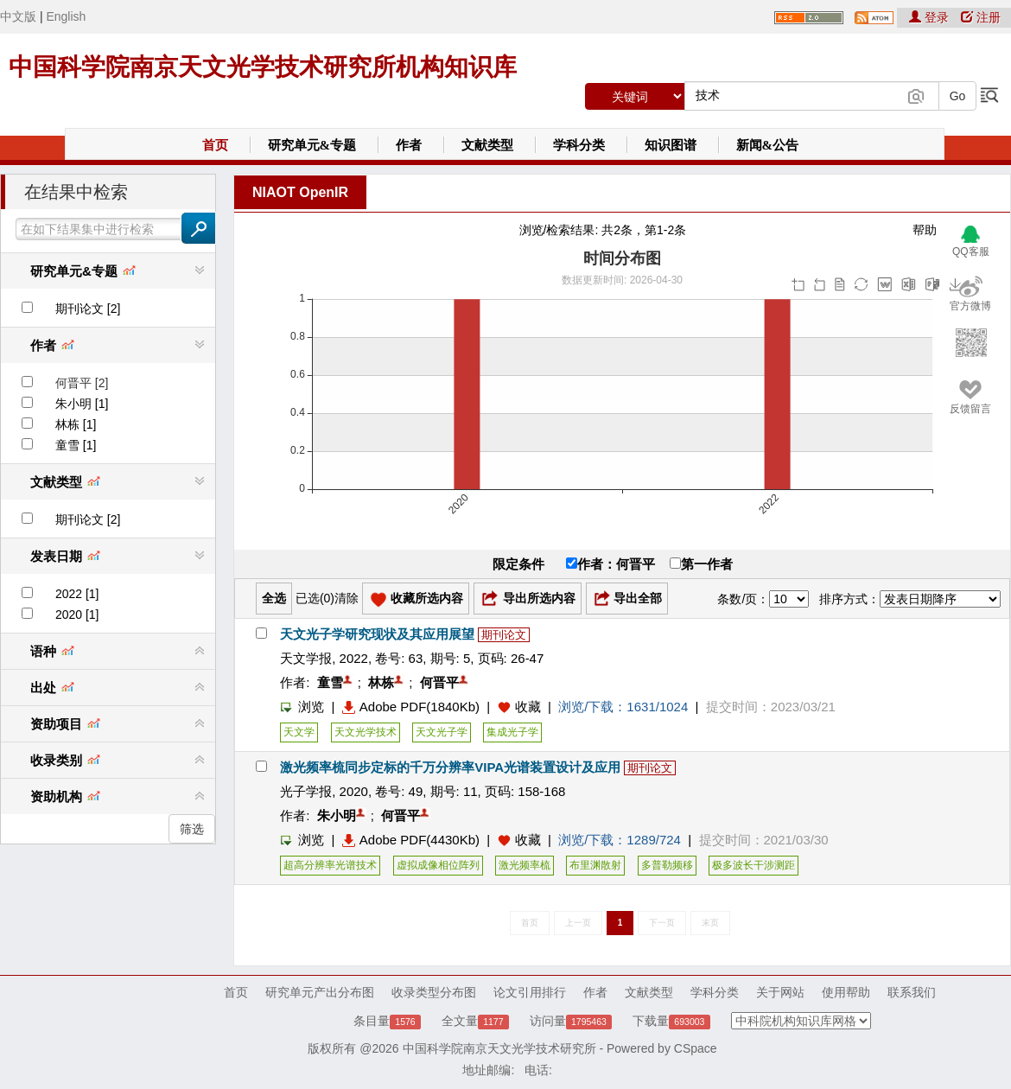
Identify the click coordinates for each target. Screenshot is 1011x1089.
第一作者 (701, 564)
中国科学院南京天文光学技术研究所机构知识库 (263, 67)
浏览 (302, 706)
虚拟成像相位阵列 (438, 865)
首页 (215, 145)
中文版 (18, 16)
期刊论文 (503, 634)
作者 (409, 145)
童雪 (330, 682)
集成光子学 (512, 732)
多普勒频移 (667, 865)
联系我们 (911, 992)
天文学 (299, 732)
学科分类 (579, 145)
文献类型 (487, 145)
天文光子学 (441, 732)
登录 (930, 17)
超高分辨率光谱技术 (330, 865)
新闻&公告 (767, 145)
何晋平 (439, 682)
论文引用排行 (529, 992)
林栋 (381, 682)
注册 (981, 17)
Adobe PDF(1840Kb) (411, 706)
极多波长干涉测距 (753, 865)
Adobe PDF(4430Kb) (411, 839)
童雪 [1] (75, 445)
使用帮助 (846, 992)
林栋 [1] (75, 424)
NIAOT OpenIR (300, 192)
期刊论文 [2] (87, 308)
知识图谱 (670, 145)
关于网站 (780, 992)
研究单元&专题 (312, 145)
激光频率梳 (524, 865)
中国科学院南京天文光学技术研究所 (499, 1048)
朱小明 (336, 815)
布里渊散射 (595, 865)
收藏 (528, 706)
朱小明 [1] (81, 404)
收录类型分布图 (433, 992)
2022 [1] (77, 594)
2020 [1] (77, 614)
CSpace (695, 1048)
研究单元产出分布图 (319, 992)
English (66, 16)
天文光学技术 (365, 732)
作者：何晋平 (610, 564)
